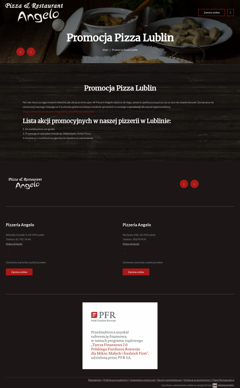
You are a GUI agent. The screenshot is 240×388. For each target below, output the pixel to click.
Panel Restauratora (223, 379)
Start (105, 49)
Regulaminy (95, 379)
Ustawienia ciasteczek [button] (143, 379)
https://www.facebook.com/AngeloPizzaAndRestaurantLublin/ (59, 111)
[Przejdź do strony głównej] (34, 13)
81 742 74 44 (23, 239)
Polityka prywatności (115, 379)
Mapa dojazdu (14, 243)
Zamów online (212, 12)
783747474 (139, 239)
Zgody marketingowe (169, 379)
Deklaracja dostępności (197, 379)
